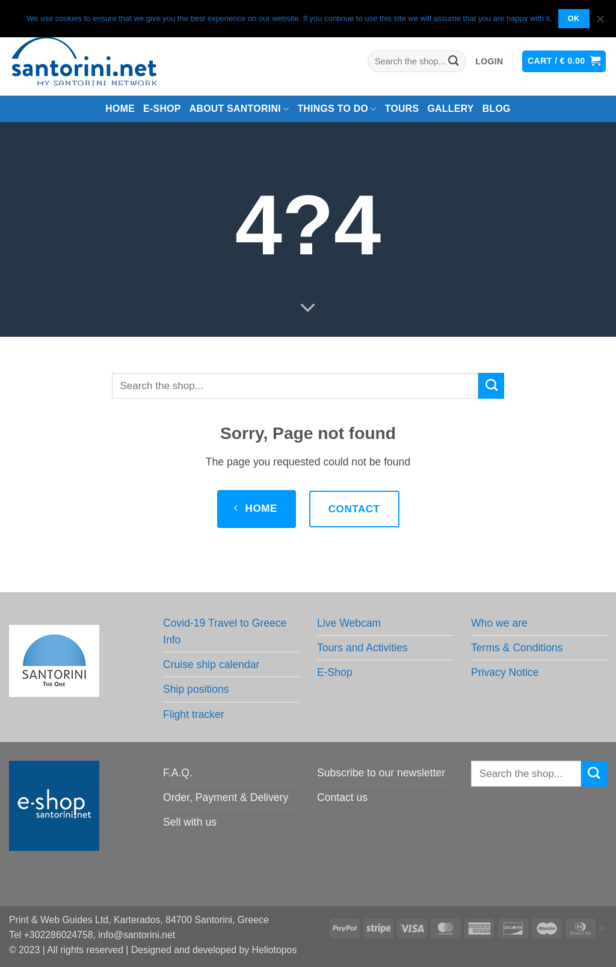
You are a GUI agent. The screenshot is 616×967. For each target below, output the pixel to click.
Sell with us (190, 822)
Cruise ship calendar (211, 664)
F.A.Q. (177, 773)
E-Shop (335, 672)
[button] (489, 62)
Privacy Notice (504, 672)
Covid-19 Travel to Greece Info (224, 631)
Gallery (450, 108)
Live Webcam (349, 623)
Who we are (499, 623)
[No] (600, 22)
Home (120, 108)
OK (574, 18)
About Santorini (239, 109)
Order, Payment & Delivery (225, 797)
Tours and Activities (362, 648)
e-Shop (162, 108)
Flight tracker (193, 714)
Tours (402, 108)
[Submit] (454, 62)
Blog (496, 108)
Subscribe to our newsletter (381, 773)
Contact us (342, 797)
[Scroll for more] (308, 308)
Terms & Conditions (517, 648)
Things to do (336, 109)
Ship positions (196, 689)
